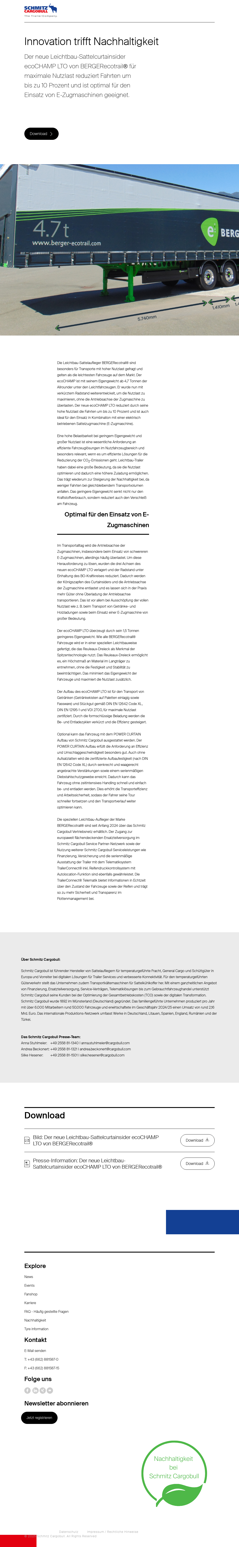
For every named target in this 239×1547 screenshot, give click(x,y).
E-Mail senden (35, 1350)
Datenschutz (68, 1532)
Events (29, 1285)
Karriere (30, 1303)
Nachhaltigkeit (35, 1320)
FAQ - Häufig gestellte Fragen (46, 1311)
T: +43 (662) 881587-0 (41, 1359)
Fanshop (30, 1294)
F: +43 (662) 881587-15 (41, 1368)
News (28, 1277)
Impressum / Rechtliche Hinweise (112, 1532)
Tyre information (36, 1329)
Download (38, 133)
